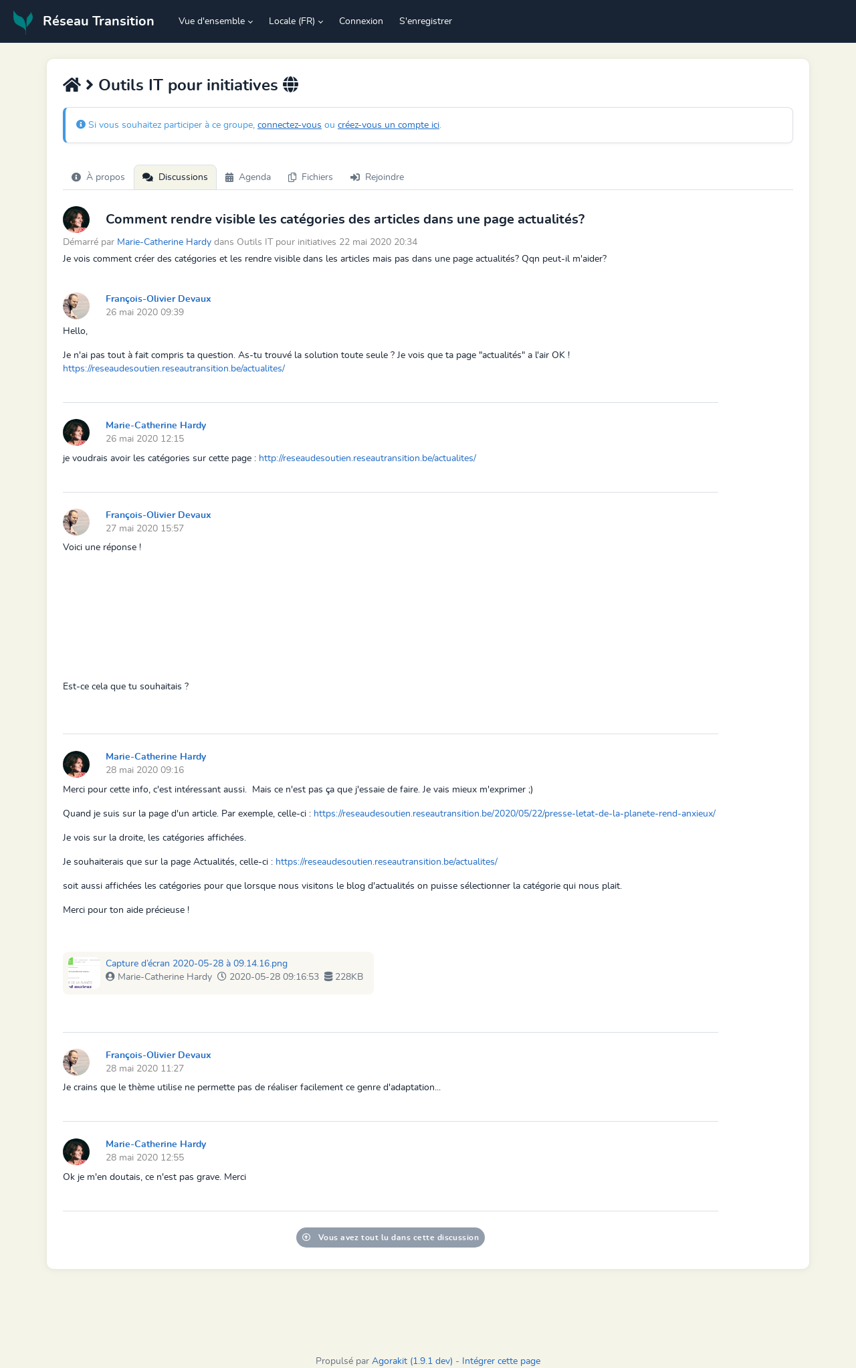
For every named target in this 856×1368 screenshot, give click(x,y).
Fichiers (310, 177)
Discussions (175, 177)
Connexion (361, 21)
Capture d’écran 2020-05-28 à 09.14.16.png (197, 963)
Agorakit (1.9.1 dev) (412, 1361)
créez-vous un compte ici (388, 125)
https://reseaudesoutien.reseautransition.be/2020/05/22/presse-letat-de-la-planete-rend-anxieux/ (515, 814)
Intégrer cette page (501, 1361)
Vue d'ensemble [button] (212, 21)
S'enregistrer (425, 21)
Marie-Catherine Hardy (164, 242)
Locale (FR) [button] (292, 21)
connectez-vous (289, 125)
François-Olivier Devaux (158, 299)
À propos (98, 177)
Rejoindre (377, 177)
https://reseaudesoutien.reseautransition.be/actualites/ (174, 368)
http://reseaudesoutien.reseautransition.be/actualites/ (367, 458)
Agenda (248, 177)
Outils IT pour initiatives (188, 86)
